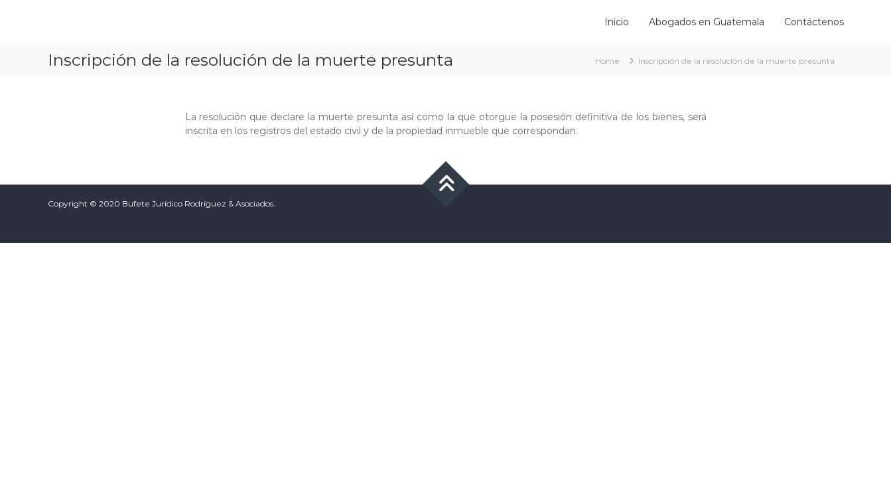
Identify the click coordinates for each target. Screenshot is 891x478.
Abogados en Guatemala (706, 22)
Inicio (616, 22)
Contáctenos (814, 22)
